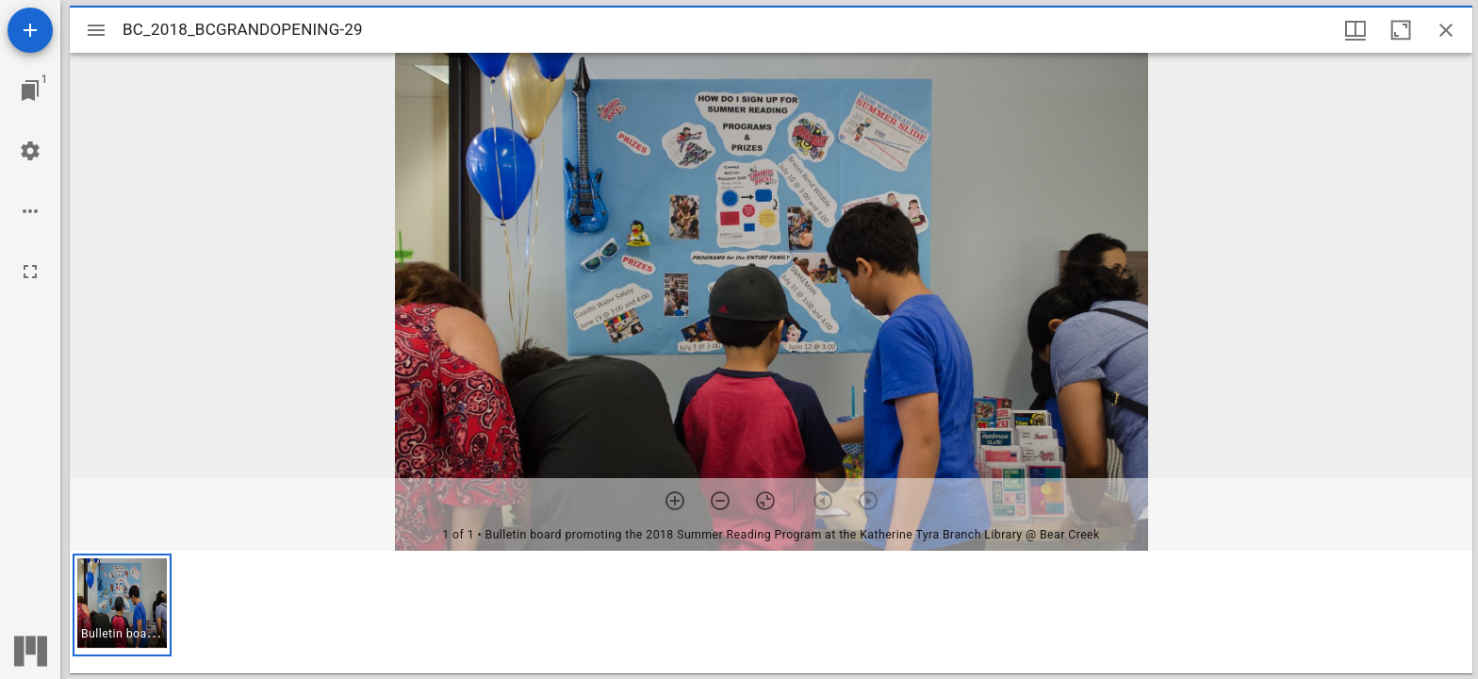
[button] (122, 605)
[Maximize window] (1400, 30)
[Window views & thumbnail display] (1355, 30)
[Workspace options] (30, 211)
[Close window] (1446, 30)
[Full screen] (30, 271)
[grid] (771, 612)
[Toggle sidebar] (96, 30)
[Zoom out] (720, 500)
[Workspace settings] (30, 151)
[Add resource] (30, 30)
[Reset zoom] (765, 500)
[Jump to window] (30, 90)
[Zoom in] (675, 500)
